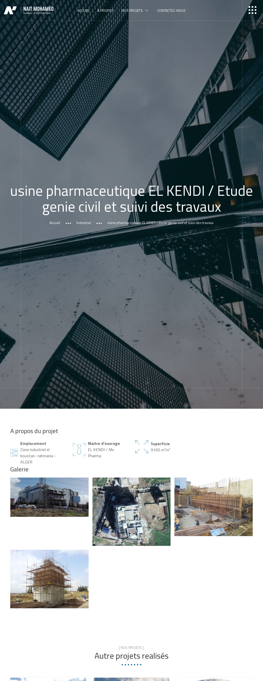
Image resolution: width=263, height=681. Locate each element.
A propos (105, 10)
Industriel (84, 223)
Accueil (55, 223)
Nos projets (135, 10)
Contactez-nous (171, 10)
